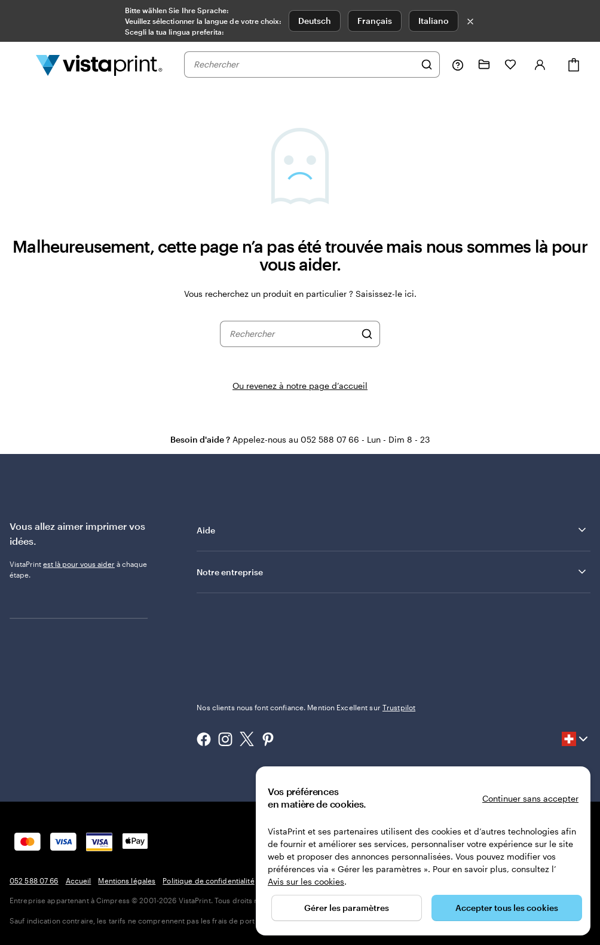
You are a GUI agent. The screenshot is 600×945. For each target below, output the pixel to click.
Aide (392, 530)
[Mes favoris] (510, 64)
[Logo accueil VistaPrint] (99, 64)
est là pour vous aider (79, 564)
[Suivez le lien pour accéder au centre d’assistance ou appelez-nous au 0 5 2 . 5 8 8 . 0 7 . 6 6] (458, 64)
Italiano (433, 21)
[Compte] (540, 64)
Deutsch (314, 21)
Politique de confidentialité (208, 880)
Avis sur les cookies (306, 881)
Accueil (78, 880)
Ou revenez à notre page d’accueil (300, 386)
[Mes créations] (484, 64)
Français (374, 21)
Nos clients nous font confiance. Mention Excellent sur (306, 707)
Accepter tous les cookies (506, 908)
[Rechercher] (426, 64)
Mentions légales (126, 880)
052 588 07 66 (34, 880)
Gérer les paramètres (346, 908)
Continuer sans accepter (530, 798)
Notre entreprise (392, 572)
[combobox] (304, 64)
